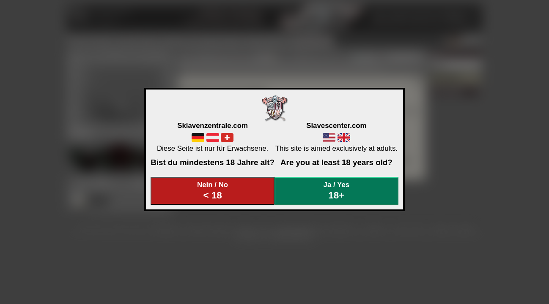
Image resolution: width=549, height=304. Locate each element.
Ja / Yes (337, 191)
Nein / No (213, 191)
